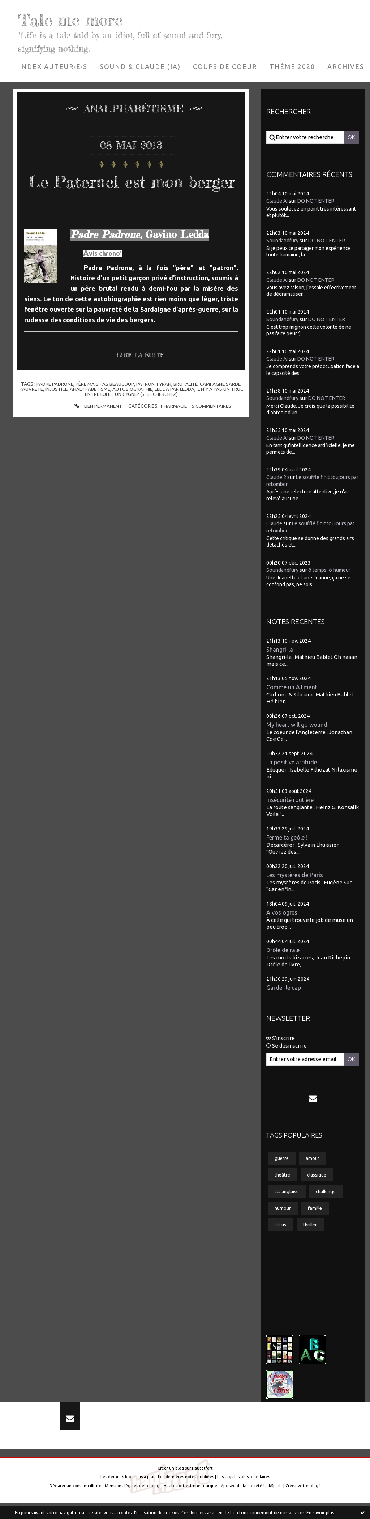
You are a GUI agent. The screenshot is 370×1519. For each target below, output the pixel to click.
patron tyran (154, 407)
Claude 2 (276, 477)
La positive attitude (293, 763)
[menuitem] (53, 66)
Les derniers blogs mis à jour (127, 1492)
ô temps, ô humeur (333, 570)
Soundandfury (283, 240)
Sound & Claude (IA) (140, 66)
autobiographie (139, 412)
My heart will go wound (298, 725)
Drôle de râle (284, 953)
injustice (60, 412)
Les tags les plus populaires (244, 1492)
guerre (282, 1163)
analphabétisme (95, 412)
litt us (281, 1232)
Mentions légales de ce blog (132, 1501)
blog (315, 1501)
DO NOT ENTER (318, 201)
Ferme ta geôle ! (289, 839)
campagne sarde (223, 407)
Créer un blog (170, 1483)
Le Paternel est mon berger (131, 191)
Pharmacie (173, 429)
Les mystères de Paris (296, 877)
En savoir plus (320, 1512)
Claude (274, 523)
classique (320, 1180)
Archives (345, 66)
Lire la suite (142, 378)
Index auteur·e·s (53, 66)
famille (318, 1215)
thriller (313, 1232)
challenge (330, 1198)
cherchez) (173, 417)
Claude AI (277, 201)
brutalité (186, 407)
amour (315, 1163)
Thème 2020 (292, 66)
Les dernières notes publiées (186, 1492)
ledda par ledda (183, 412)
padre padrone (52, 407)
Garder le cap (284, 991)
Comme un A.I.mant (293, 687)
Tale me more (88, 18)
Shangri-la (279, 649)
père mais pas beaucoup (103, 407)
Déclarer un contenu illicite (74, 1501)
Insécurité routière (291, 801)
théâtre (283, 1180)
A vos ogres (282, 915)
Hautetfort (202, 1483)
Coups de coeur (225, 66)
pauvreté (34, 412)
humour (283, 1215)
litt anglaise (288, 1198)
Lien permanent (95, 429)
